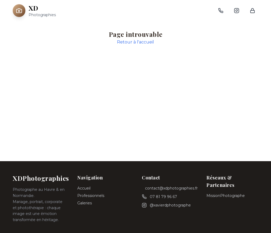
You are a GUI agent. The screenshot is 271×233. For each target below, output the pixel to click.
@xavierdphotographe (170, 205)
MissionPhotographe (225, 195)
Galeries (84, 203)
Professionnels (90, 195)
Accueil (84, 188)
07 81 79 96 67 (163, 196)
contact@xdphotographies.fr (171, 188)
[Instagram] (236, 10)
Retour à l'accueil (135, 42)
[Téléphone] (221, 10)
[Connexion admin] (252, 10)
